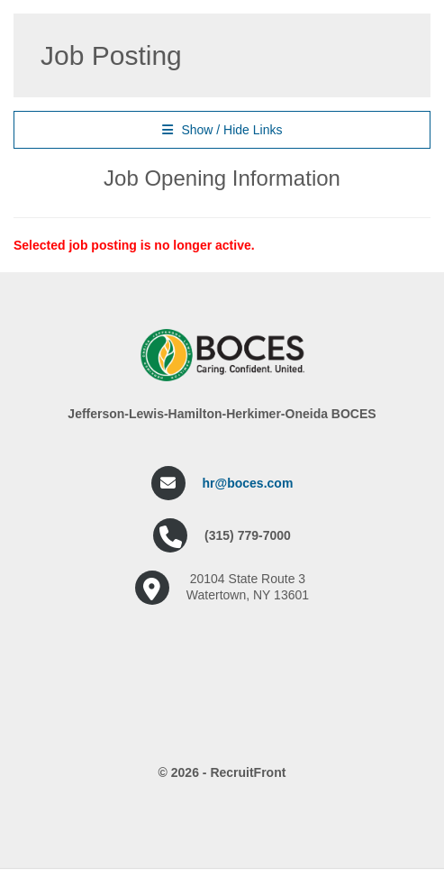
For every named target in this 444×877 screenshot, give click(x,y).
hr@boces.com (248, 483)
